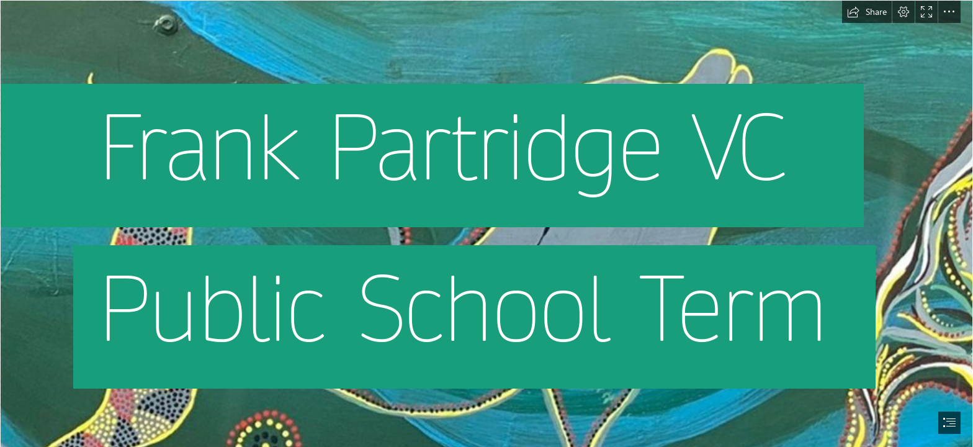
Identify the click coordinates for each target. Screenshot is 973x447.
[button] (867, 12)
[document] (486, 223)
